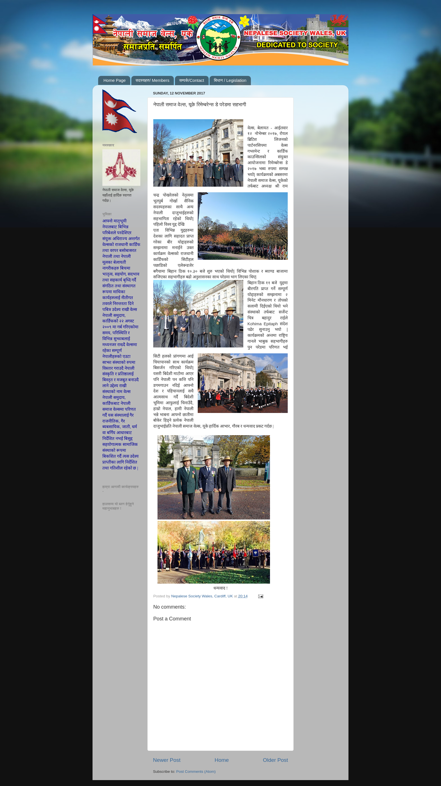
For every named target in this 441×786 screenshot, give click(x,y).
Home (222, 760)
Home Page (115, 80)
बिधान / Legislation (230, 80)
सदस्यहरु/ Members (153, 80)
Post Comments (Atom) (196, 771)
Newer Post (167, 760)
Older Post (275, 760)
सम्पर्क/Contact (191, 80)
